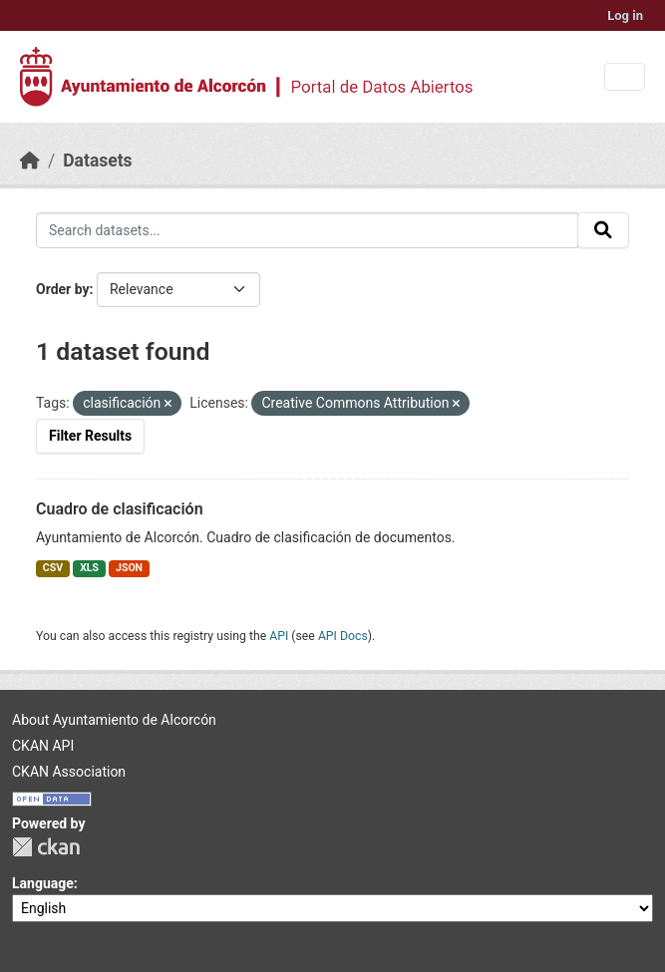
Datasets (97, 160)
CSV (53, 567)
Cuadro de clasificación (119, 508)
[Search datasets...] (307, 230)
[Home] (30, 160)
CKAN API (43, 746)
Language (43, 883)
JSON (129, 567)
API (278, 636)
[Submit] (603, 230)
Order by (63, 289)
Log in (625, 15)
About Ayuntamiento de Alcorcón (114, 720)
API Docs (343, 636)
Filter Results (90, 436)
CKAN (46, 846)
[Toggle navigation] (624, 77)
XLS (89, 567)
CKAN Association (69, 772)
